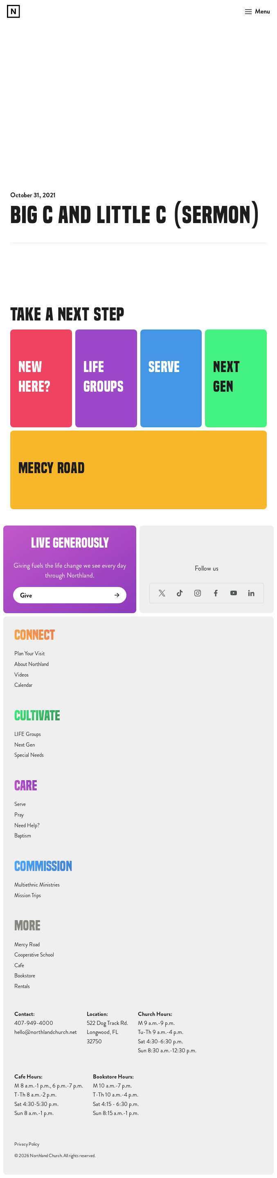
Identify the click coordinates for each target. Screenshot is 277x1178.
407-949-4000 (33, 1023)
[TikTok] (180, 593)
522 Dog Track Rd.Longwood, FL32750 (107, 1032)
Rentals (22, 986)
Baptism (22, 835)
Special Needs (29, 755)
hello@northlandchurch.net (45, 1032)
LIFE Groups (27, 734)
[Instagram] (198, 593)
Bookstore (24, 975)
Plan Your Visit (29, 653)
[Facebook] (216, 593)
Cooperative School (34, 955)
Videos (21, 675)
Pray (19, 815)
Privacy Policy (26, 1144)
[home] (13, 11)
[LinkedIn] (251, 593)
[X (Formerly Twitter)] (162, 593)
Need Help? (27, 825)
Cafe (19, 965)
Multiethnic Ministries (37, 885)
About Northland (31, 664)
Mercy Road (27, 944)
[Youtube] (234, 593)
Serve (20, 804)
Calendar (23, 685)
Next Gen (24, 745)
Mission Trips (27, 895)
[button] (255, 11)
